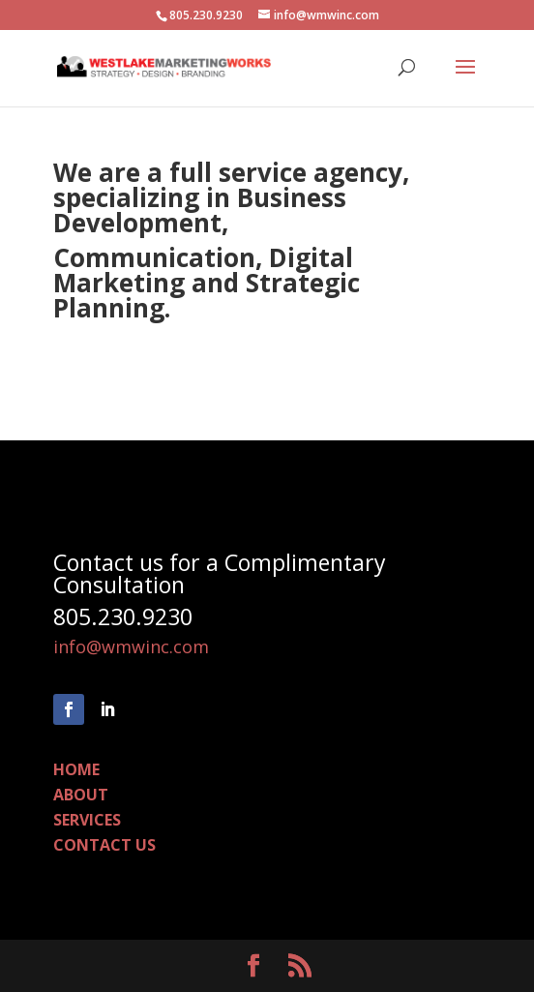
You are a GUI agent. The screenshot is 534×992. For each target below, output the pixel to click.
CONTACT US (104, 845)
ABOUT (80, 794)
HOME (76, 769)
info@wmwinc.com (131, 646)
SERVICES (87, 819)
